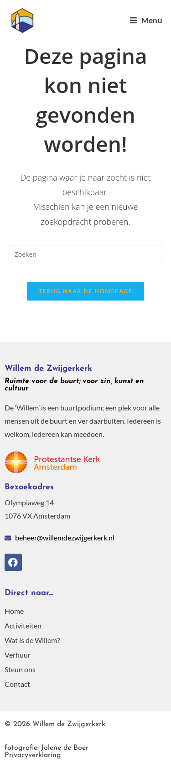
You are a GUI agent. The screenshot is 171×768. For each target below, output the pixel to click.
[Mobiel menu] (146, 20)
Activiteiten (23, 625)
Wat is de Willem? (32, 640)
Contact (17, 684)
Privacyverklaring (46, 751)
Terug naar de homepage (86, 291)
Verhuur (18, 654)
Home (14, 611)
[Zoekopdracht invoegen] (86, 254)
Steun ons (20, 669)
